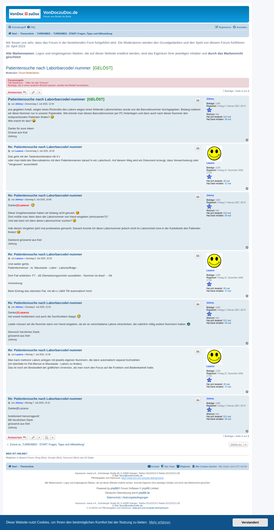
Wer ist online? (16, 453)
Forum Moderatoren (29, 73)
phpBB (114, 488)
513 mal (227, 117)
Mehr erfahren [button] (160, 522)
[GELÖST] (102, 68)
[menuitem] (31, 27)
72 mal (228, 183)
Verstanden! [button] (250, 522)
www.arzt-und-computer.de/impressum (150, 508)
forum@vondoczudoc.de (131, 475)
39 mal (228, 119)
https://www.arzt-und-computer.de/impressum (142, 478)
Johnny (210, 99)
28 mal (226, 181)
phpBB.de (144, 492)
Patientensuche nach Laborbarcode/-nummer (48, 68)
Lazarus (210, 163)
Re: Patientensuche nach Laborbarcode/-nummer (45, 147)
